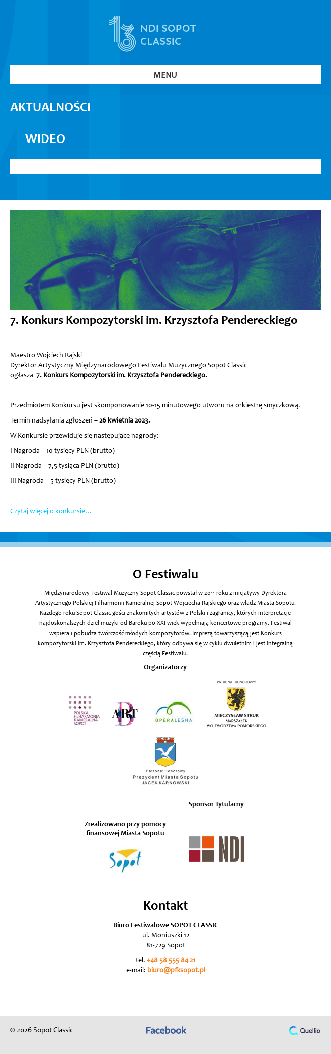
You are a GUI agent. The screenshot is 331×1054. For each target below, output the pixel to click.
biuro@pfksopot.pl (176, 970)
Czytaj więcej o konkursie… (51, 511)
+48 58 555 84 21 (171, 960)
